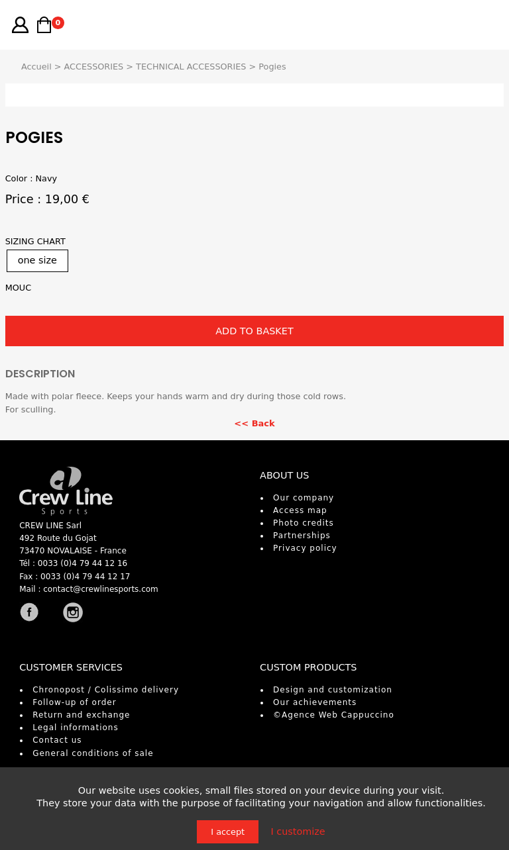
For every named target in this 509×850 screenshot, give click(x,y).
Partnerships (302, 535)
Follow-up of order (74, 702)
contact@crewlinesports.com (100, 589)
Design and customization (332, 689)
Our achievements (315, 702)
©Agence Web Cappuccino (333, 715)
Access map (300, 510)
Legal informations (75, 727)
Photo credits (303, 523)
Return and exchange (81, 715)
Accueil (36, 66)
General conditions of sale (92, 753)
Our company (303, 497)
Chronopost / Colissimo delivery (105, 689)
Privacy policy (305, 548)
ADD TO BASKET (254, 331)
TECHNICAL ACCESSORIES (191, 66)
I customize (297, 831)
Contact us (57, 740)
